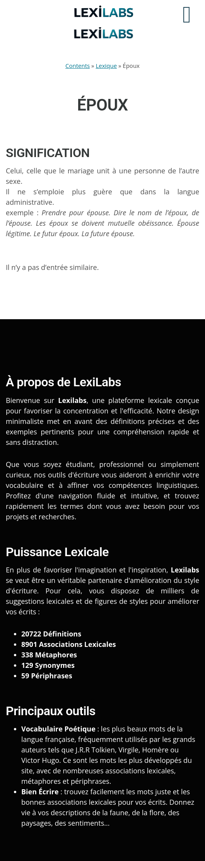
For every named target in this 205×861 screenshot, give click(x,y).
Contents (77, 65)
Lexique (106, 65)
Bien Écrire (40, 791)
